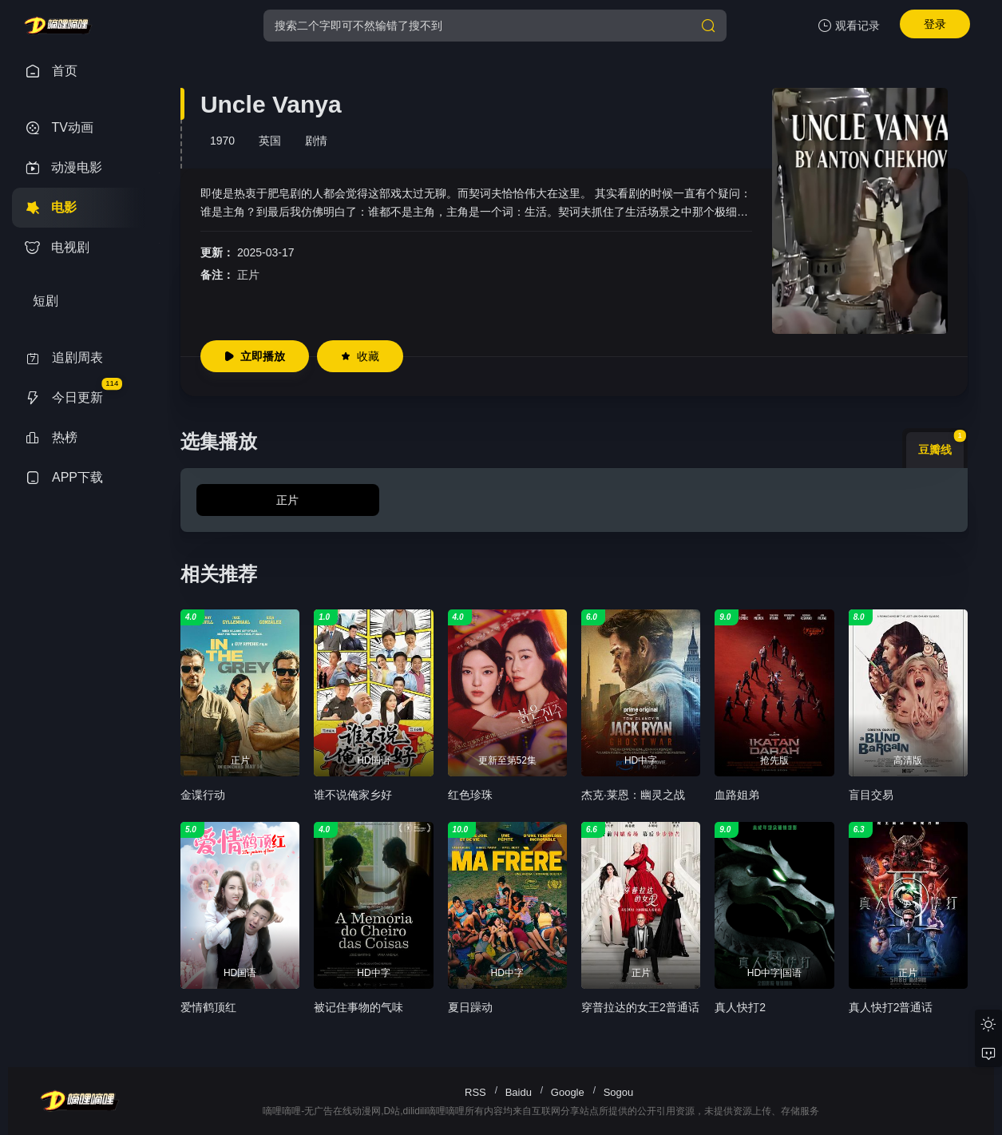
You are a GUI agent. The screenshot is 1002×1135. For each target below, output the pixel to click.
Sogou (619, 1092)
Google (567, 1092)
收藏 (360, 356)
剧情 (316, 140)
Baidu (518, 1092)
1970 (222, 140)
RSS (475, 1092)
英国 (270, 140)
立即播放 (254, 356)
